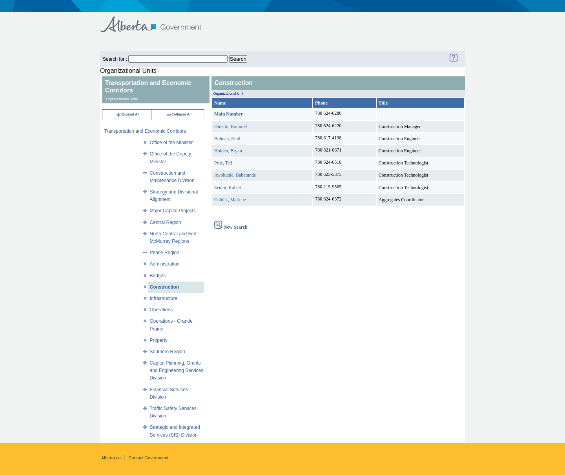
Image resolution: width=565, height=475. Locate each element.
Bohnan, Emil (227, 138)
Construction (164, 287)
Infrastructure (164, 298)
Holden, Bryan (228, 151)
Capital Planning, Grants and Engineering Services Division (177, 370)
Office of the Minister (171, 142)
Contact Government (149, 457)
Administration (165, 264)
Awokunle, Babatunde (235, 175)
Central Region (165, 222)
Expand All (127, 114)
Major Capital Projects (173, 210)
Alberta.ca (111, 457)
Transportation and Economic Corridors (145, 131)
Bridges (158, 275)
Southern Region (167, 351)
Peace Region (164, 252)
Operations (161, 309)
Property (159, 340)
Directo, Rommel (230, 126)
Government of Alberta (157, 20)
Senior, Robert (228, 187)
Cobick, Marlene (230, 199)
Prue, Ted (223, 163)
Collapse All (178, 114)
